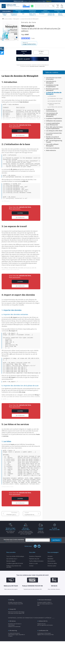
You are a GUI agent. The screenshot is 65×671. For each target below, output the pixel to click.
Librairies (50, 582)
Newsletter (50, 585)
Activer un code (33, 589)
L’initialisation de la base (55, 98)
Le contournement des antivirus (54, 133)
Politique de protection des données (13, 592)
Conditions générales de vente (14, 589)
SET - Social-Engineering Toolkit (54, 141)
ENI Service (13, 647)
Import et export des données (54, 104)
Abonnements (51, 587)
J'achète (20, 134)
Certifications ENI (43, 656)
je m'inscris (56, 566)
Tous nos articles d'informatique (15, 582)
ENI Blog (12, 626)
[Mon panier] (57, 6)
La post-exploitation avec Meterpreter (53, 124)
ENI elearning (13, 656)
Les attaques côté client (54, 130)
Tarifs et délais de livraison (36, 587)
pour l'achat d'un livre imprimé (10, 556)
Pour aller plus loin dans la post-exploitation (54, 127)
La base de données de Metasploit (53, 93)
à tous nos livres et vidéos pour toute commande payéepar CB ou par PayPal (25, 557)
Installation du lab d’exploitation (52, 85)
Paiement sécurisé (34, 585)
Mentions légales (11, 587)
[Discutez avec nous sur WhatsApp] (32, 6)
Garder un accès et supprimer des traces (53, 137)
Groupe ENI (13, 635)
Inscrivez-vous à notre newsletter (14, 566)
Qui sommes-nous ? (11, 585)
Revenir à (29, 43)
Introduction (52, 96)
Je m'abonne (20, 139)
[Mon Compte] (61, 6)
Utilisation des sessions (54, 121)
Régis (25, 34)
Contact (31, 592)
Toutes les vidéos (52, 589)
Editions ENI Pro (43, 647)
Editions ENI (10, 6)
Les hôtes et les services (55, 107)
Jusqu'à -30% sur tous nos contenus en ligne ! (32, 1)
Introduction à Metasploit (51, 82)
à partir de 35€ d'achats (41, 556)
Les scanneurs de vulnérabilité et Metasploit (52, 114)
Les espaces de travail (55, 101)
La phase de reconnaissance (32, 541)
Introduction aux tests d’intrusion (53, 78)
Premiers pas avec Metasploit (13, 541)
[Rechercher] (53, 6)
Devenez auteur (52, 592)
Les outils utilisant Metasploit (52, 145)
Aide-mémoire (51, 150)
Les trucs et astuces (52, 148)
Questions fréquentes (35, 582)
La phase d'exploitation (54, 118)
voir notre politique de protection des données (15, 567)
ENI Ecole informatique (45, 626)
